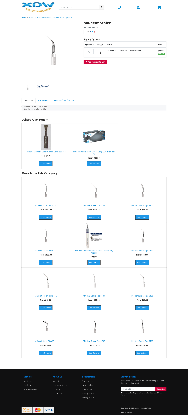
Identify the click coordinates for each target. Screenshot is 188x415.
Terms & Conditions (147, 393)
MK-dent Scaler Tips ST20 (46, 205)
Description (28, 100)
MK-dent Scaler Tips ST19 (142, 341)
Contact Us (57, 393)
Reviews (64, 100)
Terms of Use (87, 381)
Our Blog (56, 389)
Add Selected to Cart (95, 62)
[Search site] (101, 7)
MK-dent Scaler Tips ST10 (142, 250)
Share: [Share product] (90, 32)
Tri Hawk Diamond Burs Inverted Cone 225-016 (46, 151)
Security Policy (87, 393)
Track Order (29, 385)
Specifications (43, 100)
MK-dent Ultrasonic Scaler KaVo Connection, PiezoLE (94, 251)
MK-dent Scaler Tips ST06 (142, 296)
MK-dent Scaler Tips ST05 (142, 205)
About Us (56, 381)
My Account (29, 381)
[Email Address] (138, 389)
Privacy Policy (87, 385)
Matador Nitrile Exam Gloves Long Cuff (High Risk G (94, 152)
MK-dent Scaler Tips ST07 (94, 341)
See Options (45, 163)
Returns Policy (87, 389)
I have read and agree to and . (142, 394)
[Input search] (79, 7)
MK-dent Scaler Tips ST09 (94, 205)
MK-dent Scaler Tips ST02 (46, 296)
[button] (126, 7)
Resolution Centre (31, 389)
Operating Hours (60, 385)
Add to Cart (94, 262)
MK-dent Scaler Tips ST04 (94, 296)
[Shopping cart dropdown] (161, 7)
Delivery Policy (87, 397)
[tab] (29, 100)
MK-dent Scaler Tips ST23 (46, 250)
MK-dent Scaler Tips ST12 (46, 341)
